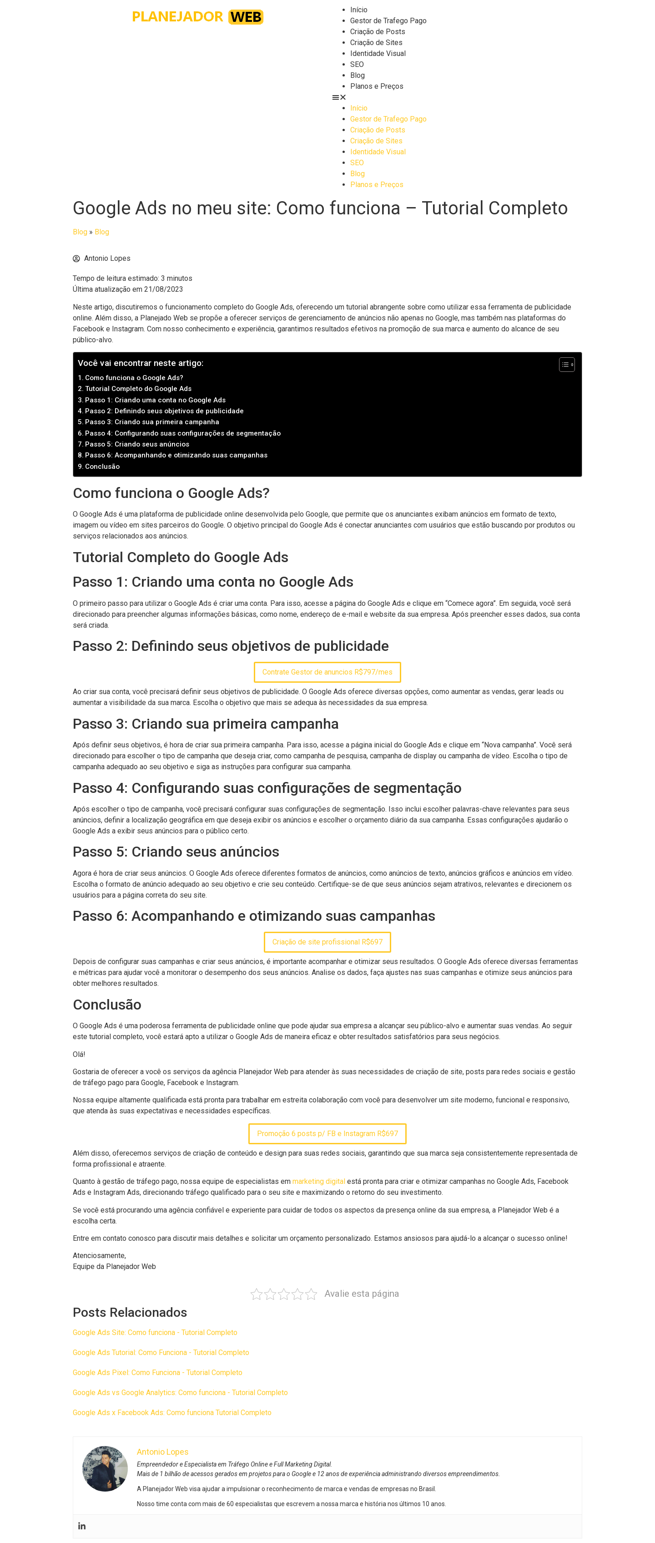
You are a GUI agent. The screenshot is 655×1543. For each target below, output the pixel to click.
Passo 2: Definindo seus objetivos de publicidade (164, 411)
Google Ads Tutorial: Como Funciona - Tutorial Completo (161, 1352)
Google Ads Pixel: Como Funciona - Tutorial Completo (157, 1372)
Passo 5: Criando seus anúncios (137, 444)
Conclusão (102, 466)
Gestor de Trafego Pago (388, 20)
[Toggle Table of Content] (562, 364)
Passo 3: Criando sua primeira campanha (152, 422)
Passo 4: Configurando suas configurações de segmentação (183, 433)
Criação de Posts (377, 31)
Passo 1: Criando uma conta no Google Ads (155, 400)
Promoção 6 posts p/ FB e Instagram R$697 (327, 1133)
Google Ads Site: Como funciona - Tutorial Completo (155, 1332)
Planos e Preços (376, 86)
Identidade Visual (378, 53)
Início (359, 9)
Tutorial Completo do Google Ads (138, 389)
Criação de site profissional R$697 (327, 942)
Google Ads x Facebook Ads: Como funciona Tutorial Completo (172, 1412)
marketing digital (318, 1181)
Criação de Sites (376, 42)
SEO (357, 64)
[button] (457, 97)
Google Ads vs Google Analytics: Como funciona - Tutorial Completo (180, 1392)
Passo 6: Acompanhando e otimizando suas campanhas (176, 455)
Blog (357, 75)
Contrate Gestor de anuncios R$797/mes (327, 672)
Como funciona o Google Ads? (134, 378)
